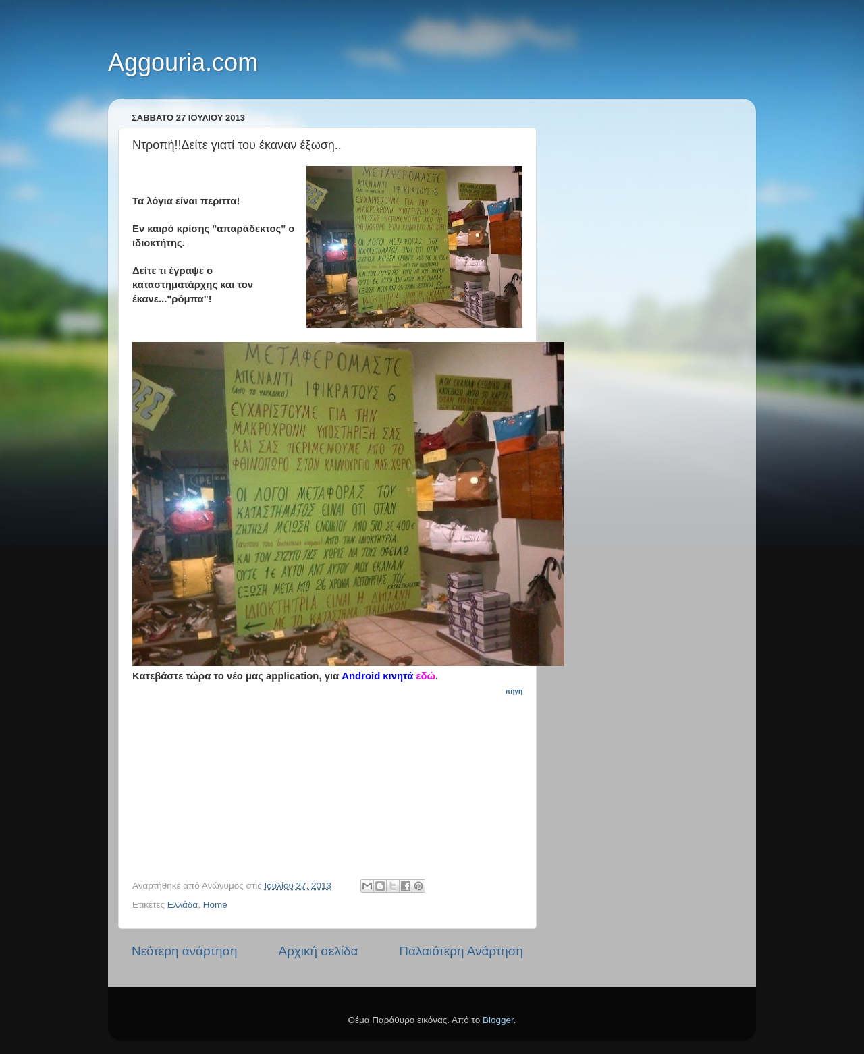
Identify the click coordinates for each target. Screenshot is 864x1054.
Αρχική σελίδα (318, 951)
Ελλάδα (182, 904)
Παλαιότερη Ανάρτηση (461, 951)
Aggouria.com (183, 62)
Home (215, 904)
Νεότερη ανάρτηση (185, 951)
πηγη (514, 691)
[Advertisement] (335, 782)
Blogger (498, 1020)
